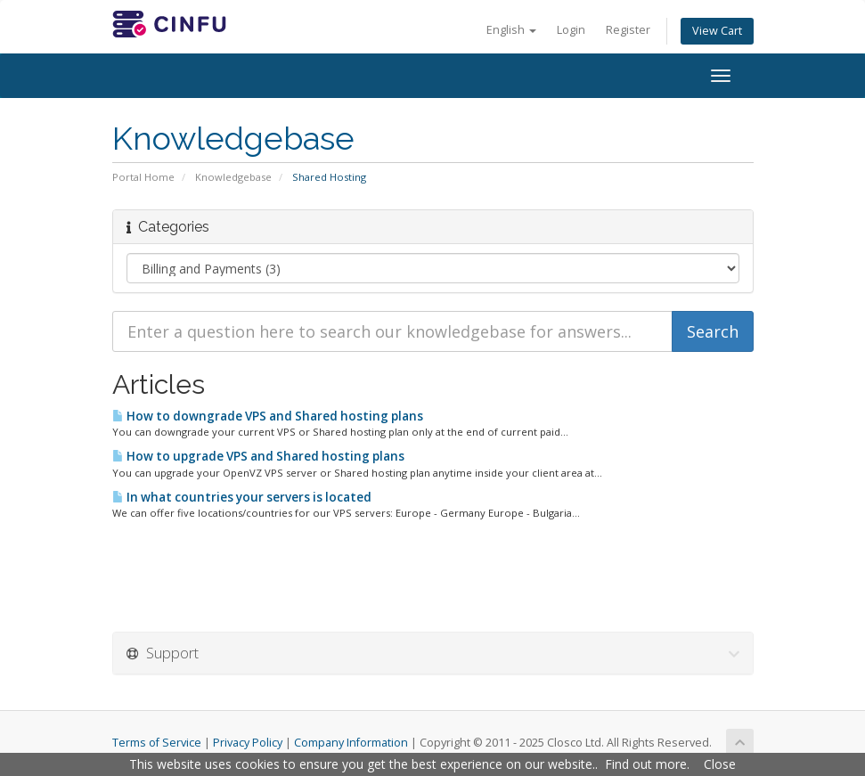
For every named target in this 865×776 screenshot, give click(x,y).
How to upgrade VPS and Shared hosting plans (258, 456)
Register (628, 29)
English (511, 29)
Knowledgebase (233, 177)
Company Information (351, 742)
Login (571, 29)
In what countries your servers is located (241, 497)
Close (720, 764)
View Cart (717, 30)
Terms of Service (156, 742)
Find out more (646, 764)
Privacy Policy (247, 742)
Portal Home (143, 177)
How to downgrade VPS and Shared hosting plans (267, 416)
